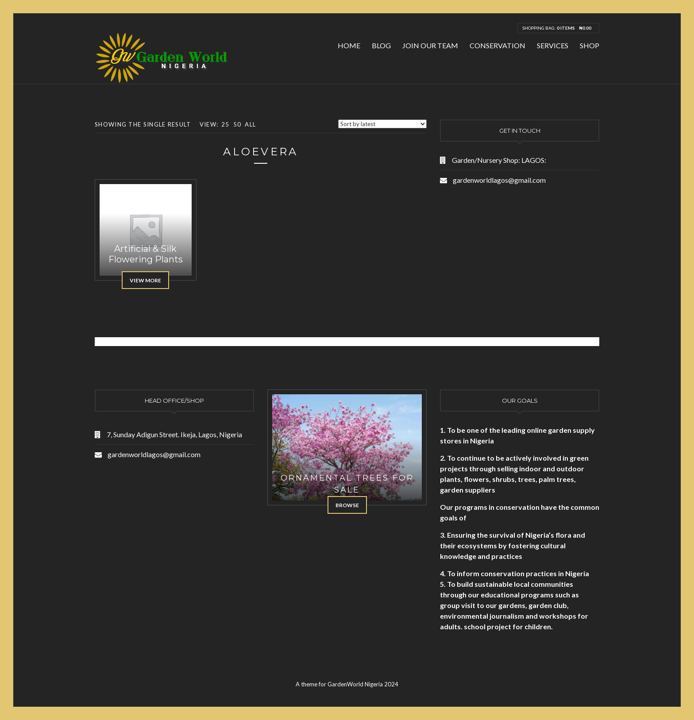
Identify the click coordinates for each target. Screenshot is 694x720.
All (250, 124)
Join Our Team (430, 45)
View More (145, 280)
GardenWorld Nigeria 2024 (363, 684)
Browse (347, 505)
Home (349, 45)
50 (237, 124)
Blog (381, 45)
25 (225, 124)
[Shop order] (382, 123)
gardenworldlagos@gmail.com (499, 180)
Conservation (497, 45)
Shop (589, 45)
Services (552, 45)
